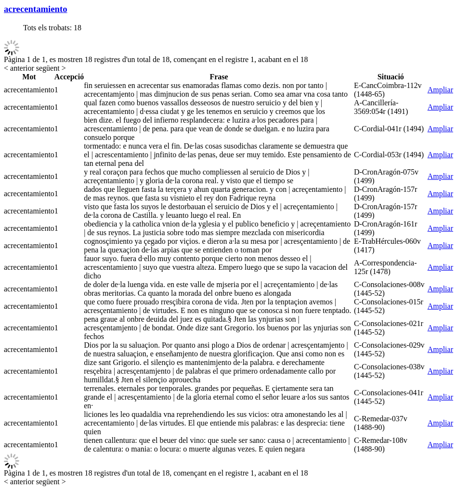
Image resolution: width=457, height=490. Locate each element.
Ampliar (440, 90)
